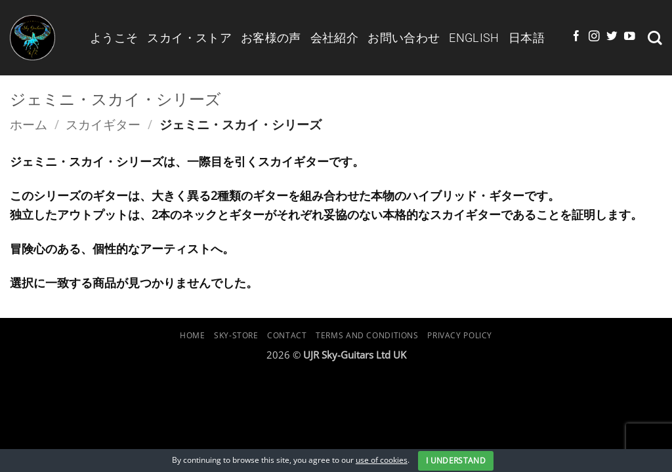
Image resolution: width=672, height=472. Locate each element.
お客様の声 (271, 38)
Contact (286, 335)
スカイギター (103, 124)
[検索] (655, 38)
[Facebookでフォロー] (576, 37)
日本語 (527, 38)
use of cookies (382, 459)
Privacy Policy (459, 335)
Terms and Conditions (367, 335)
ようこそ (114, 38)
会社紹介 (334, 38)
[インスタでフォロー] (594, 37)
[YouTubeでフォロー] (629, 37)
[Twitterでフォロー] (612, 37)
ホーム (28, 124)
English (474, 38)
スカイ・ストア (189, 38)
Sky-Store (236, 335)
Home (192, 335)
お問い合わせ (404, 38)
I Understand (456, 460)
